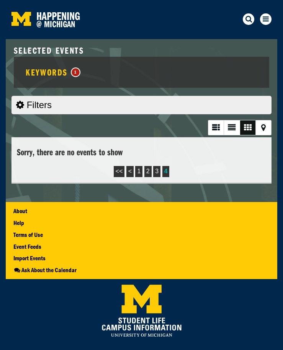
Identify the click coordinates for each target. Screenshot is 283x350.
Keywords (53, 72)
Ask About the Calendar (45, 270)
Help (18, 223)
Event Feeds (27, 246)
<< (119, 171)
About (20, 211)
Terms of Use (28, 234)
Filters (34, 105)
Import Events (29, 258)
